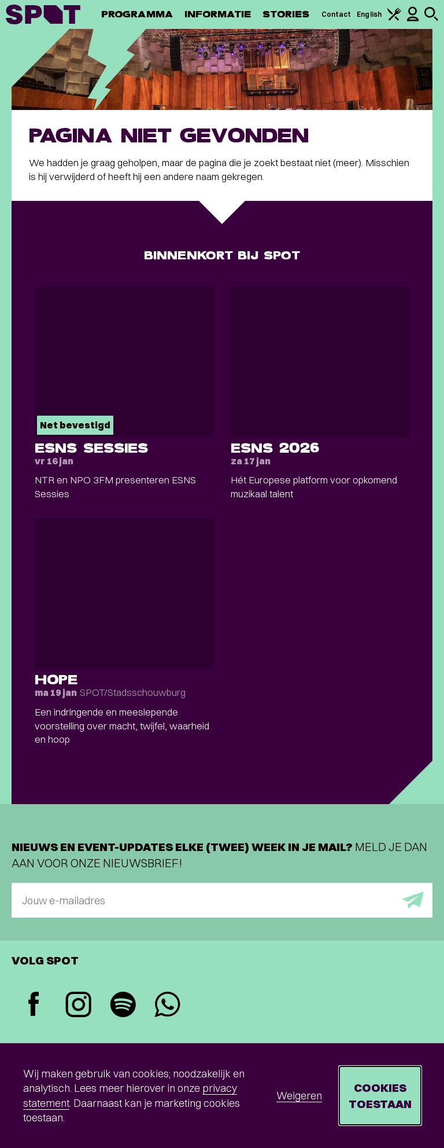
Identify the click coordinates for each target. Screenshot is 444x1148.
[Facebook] (34, 1005)
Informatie (217, 14)
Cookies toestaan (380, 1095)
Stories (286, 14)
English (369, 14)
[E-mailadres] (222, 900)
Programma (137, 14)
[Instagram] (78, 1006)
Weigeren (299, 1095)
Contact (336, 14)
